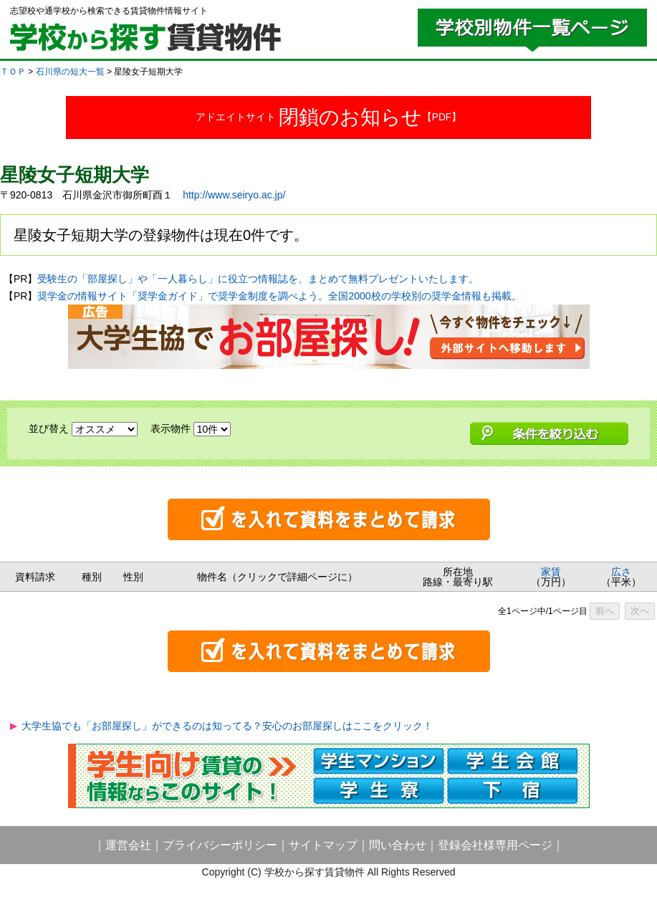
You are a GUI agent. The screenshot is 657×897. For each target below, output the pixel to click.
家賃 (551, 571)
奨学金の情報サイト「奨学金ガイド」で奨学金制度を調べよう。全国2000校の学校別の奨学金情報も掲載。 (279, 296)
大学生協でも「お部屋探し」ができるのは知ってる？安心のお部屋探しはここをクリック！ (227, 725)
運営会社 (128, 845)
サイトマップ (323, 845)
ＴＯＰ (13, 72)
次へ (639, 610)
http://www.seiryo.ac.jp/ (234, 195)
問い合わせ (397, 845)
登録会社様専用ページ (495, 845)
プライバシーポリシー (220, 845)
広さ (621, 571)
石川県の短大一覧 (70, 72)
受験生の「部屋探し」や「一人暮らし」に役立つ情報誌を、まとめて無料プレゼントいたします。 (258, 278)
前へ (604, 610)
